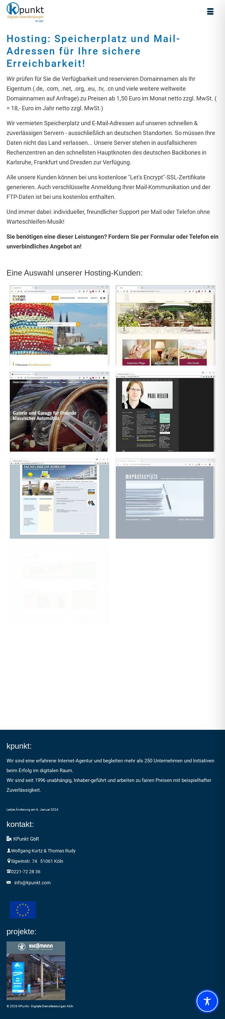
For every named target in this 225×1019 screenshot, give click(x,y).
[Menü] (210, 12)
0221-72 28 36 (25, 871)
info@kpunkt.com (32, 882)
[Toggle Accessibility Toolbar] (207, 1001)
